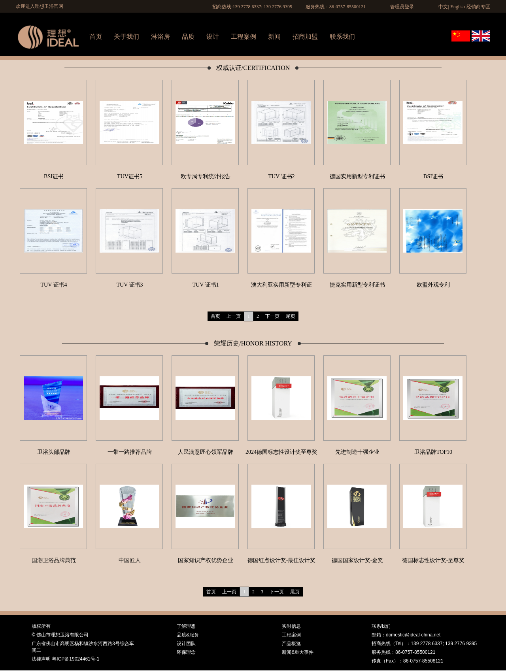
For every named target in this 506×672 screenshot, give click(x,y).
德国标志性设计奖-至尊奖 (433, 560)
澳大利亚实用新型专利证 (281, 285)
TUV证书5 (129, 176)
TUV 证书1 (205, 285)
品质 (188, 36)
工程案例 (243, 36)
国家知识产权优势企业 (205, 560)
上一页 (234, 316)
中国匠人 (130, 560)
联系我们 (342, 36)
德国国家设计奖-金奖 (357, 560)
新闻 (274, 36)
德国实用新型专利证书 (357, 176)
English (457, 6)
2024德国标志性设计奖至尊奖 (281, 452)
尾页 (290, 316)
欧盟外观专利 (433, 285)
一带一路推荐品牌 (130, 452)
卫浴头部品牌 (53, 452)
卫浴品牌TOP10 (433, 452)
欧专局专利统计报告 (205, 176)
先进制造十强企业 (357, 452)
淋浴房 (160, 36)
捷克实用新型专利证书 (357, 285)
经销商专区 (478, 6)
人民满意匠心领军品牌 (205, 452)
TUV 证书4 (53, 285)
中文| (443, 6)
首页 (95, 36)
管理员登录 (402, 6)
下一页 (272, 316)
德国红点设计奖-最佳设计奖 (281, 560)
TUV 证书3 (129, 285)
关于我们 (126, 36)
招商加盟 (305, 36)
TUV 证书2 (281, 176)
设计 (212, 36)
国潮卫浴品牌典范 (54, 560)
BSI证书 (54, 176)
